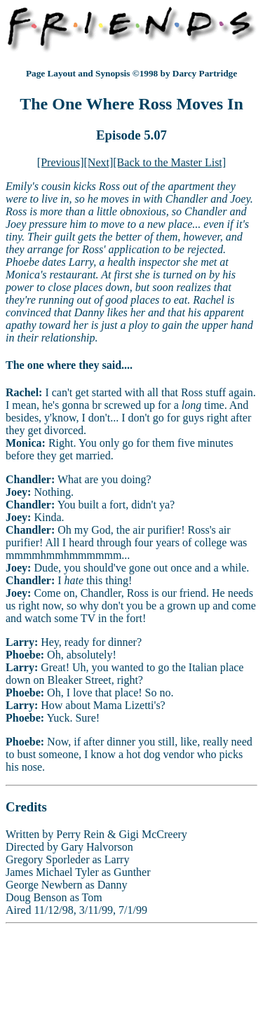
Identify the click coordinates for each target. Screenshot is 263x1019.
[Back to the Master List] (169, 162)
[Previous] (60, 162)
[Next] (99, 162)
